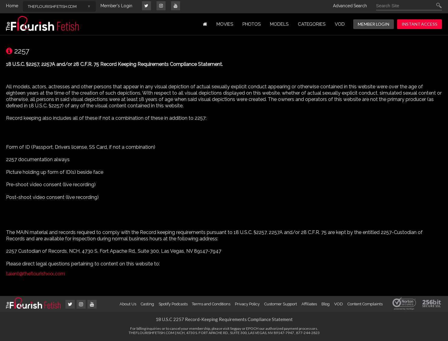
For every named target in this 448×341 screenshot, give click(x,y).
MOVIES (224, 24)
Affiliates (309, 304)
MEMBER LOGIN (373, 24)
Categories (311, 24)
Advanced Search (350, 5)
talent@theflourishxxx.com (35, 274)
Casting (147, 304)
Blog (325, 304)
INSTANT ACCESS (419, 24)
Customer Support (280, 304)
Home (12, 5)
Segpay (235, 328)
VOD (340, 24)
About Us (128, 304)
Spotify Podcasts (173, 304)
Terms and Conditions (211, 304)
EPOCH (252, 328)
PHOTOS (251, 24)
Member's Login (116, 5)
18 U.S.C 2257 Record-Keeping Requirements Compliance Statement (224, 319)
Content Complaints (365, 304)
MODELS (279, 24)
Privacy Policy (247, 304)
